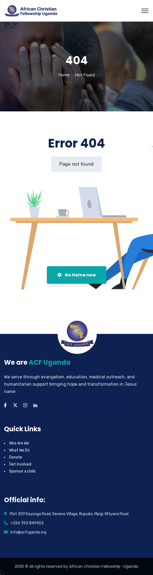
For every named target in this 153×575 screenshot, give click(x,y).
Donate (15, 457)
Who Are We (19, 443)
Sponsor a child (22, 471)
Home (64, 75)
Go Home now (76, 275)
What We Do (19, 450)
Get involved (20, 464)
